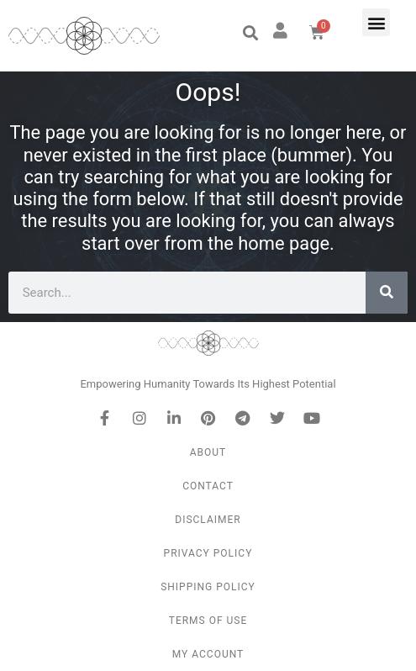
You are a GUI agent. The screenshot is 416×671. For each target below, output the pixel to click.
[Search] (387, 293)
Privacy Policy (208, 553)
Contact (208, 486)
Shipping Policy (208, 587)
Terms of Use (208, 620)
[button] (250, 33)
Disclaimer (207, 520)
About (208, 452)
